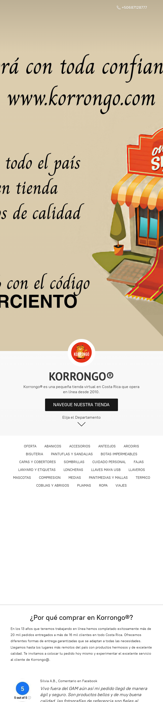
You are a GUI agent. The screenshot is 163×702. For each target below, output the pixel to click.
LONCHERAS (73, 470)
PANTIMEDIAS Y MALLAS (108, 478)
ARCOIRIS (131, 446)
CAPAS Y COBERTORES (37, 462)
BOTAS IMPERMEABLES (119, 454)
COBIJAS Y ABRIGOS (52, 485)
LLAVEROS (137, 470)
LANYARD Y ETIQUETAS (37, 470)
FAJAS (139, 462)
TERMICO (143, 478)
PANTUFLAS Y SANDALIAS (72, 454)
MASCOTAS (22, 478)
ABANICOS (52, 446)
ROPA (103, 485)
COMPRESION (50, 478)
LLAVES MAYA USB (106, 470)
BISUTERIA (34, 454)
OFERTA (30, 446)
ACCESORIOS (79, 446)
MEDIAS (74, 478)
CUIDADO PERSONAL (109, 462)
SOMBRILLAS (74, 462)
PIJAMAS (84, 485)
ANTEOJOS (107, 446)
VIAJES (121, 485)
